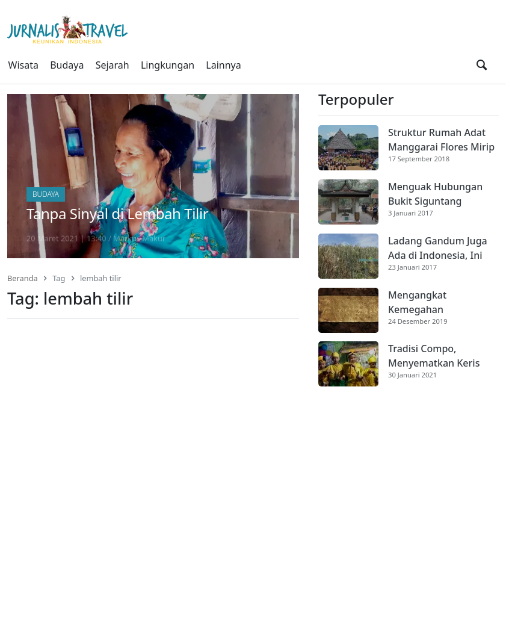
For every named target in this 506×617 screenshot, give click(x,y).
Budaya (67, 65)
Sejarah (112, 65)
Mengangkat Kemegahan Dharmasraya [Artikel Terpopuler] (419, 302)
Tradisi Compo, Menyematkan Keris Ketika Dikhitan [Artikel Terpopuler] (434, 356)
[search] (481, 65)
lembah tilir (101, 278)
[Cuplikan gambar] (348, 147)
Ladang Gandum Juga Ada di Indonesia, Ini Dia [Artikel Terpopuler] (437, 248)
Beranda (22, 278)
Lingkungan (167, 65)
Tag (58, 278)
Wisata (23, 65)
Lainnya (223, 65)
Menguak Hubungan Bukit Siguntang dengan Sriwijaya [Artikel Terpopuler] (435, 194)
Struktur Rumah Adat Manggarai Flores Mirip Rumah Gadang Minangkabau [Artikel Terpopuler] (441, 140)
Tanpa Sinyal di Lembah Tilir (117, 213)
